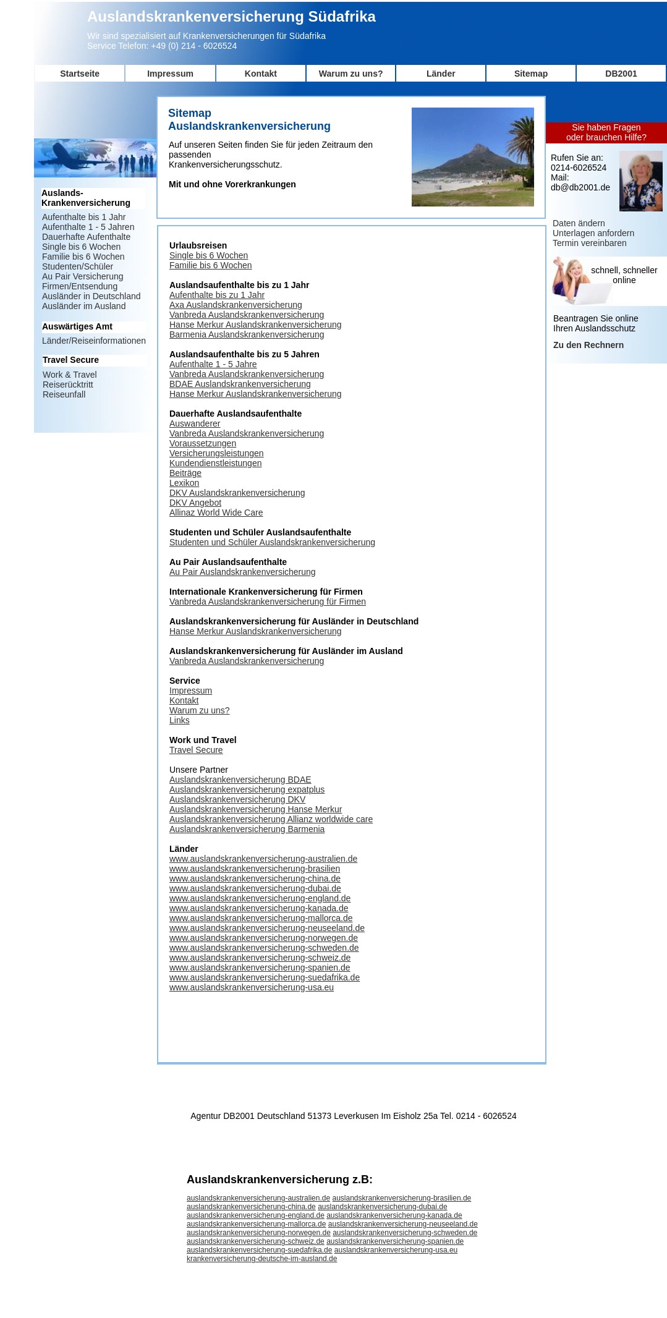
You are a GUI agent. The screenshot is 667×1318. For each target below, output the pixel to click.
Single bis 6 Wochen (208, 255)
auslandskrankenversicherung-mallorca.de (256, 1224)
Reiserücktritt (68, 384)
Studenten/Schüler (77, 266)
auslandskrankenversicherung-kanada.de (394, 1215)
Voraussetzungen (202, 443)
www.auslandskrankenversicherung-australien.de (263, 859)
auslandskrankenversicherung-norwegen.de (259, 1232)
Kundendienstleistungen (215, 463)
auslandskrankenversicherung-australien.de (258, 1198)
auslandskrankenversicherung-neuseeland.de (403, 1224)
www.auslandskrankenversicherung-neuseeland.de (267, 928)
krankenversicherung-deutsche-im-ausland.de (262, 1258)
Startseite (80, 74)
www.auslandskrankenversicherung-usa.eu (251, 987)
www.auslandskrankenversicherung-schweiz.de (259, 958)
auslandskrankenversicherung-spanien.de (395, 1241)
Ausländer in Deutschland (91, 296)
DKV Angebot (195, 503)
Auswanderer (195, 423)
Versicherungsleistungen (216, 453)
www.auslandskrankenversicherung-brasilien (254, 869)
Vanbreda (188, 374)
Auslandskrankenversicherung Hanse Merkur (255, 809)
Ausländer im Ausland (83, 306)
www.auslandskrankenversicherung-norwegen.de (263, 938)
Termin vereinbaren (590, 243)
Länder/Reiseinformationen (94, 341)
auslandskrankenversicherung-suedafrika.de (259, 1250)
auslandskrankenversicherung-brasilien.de (401, 1198)
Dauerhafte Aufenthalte (86, 237)
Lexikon (184, 483)
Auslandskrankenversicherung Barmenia (247, 829)
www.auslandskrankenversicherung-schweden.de (264, 948)
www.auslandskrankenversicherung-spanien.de (259, 967)
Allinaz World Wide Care (216, 512)
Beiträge (185, 473)
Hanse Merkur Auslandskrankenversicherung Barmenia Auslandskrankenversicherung (255, 329)
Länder (441, 74)
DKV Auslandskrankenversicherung (237, 493)
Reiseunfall (64, 394)
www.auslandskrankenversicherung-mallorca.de (260, 918)
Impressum (170, 74)
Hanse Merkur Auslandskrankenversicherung (255, 394)
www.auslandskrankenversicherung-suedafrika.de (264, 977)
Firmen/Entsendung (79, 286)
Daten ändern (579, 223)
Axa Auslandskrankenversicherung (235, 305)
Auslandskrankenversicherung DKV (237, 799)
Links (179, 720)
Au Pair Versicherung (83, 276)
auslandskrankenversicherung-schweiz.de (256, 1241)
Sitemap (531, 74)
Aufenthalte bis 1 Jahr (83, 217)
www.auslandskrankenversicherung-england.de (259, 898)
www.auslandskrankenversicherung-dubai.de (255, 888)
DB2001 (621, 74)
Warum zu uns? (351, 74)
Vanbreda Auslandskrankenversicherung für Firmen (267, 601)
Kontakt (261, 74)
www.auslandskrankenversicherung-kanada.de (259, 908)
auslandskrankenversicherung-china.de (251, 1206)
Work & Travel (70, 375)
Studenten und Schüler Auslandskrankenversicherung (272, 542)
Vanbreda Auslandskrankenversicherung (246, 315)
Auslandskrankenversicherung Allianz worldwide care (271, 819)
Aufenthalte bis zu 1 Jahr (217, 295)
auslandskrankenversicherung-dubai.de (382, 1206)
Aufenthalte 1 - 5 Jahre (213, 364)
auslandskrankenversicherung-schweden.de (405, 1232)
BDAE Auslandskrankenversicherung (240, 384)
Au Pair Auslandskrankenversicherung (242, 572)
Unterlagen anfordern (593, 233)
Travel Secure (196, 750)
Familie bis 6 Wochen (210, 265)
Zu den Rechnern (588, 345)
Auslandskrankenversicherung (266, 374)
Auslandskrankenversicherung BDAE (240, 779)
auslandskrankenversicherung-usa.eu (395, 1250)
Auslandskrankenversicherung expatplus (247, 789)
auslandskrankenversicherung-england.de (256, 1215)
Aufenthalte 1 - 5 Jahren (88, 227)
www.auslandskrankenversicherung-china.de (255, 878)
